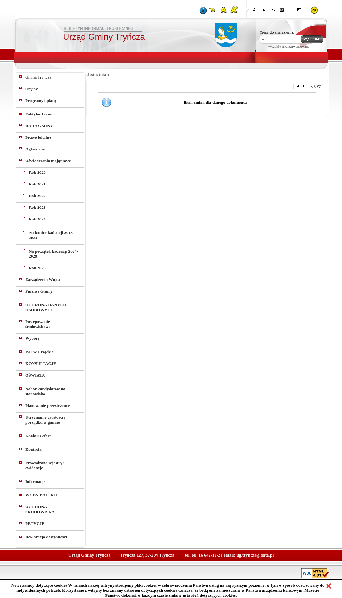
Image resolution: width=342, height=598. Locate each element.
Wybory (32, 338)
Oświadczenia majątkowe (48, 160)
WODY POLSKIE (41, 495)
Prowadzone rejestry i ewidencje (45, 465)
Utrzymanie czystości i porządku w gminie (45, 420)
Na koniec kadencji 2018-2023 (51, 235)
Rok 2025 (37, 268)
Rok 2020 (37, 172)
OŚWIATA (35, 375)
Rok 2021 (37, 184)
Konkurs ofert (38, 435)
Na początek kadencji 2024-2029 (53, 254)
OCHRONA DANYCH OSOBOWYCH (46, 307)
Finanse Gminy (39, 291)
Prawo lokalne (38, 137)
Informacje (35, 481)
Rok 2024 (37, 219)
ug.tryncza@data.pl (255, 555)
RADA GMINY (39, 125)
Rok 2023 (37, 207)
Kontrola (33, 449)
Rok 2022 (37, 195)
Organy (31, 88)
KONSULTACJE (40, 363)
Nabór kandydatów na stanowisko (45, 391)
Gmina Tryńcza (38, 77)
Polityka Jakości (40, 114)
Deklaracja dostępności (46, 537)
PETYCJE (34, 523)
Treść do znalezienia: (277, 32)
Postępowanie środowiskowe (37, 324)
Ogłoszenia (35, 149)
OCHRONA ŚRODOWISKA (40, 509)
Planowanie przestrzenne (47, 405)
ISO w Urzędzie (39, 351)
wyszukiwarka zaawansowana (288, 46)
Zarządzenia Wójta (42, 279)
